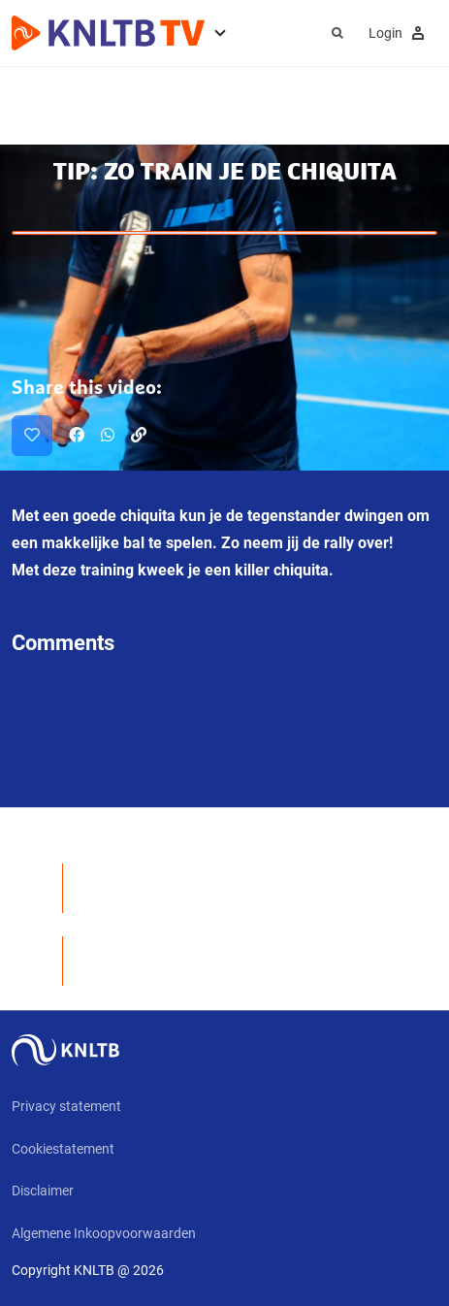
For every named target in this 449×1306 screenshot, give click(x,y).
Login (399, 33)
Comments (63, 643)
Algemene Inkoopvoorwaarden (104, 1233)
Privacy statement (66, 1106)
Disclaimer (43, 1190)
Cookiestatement (63, 1149)
